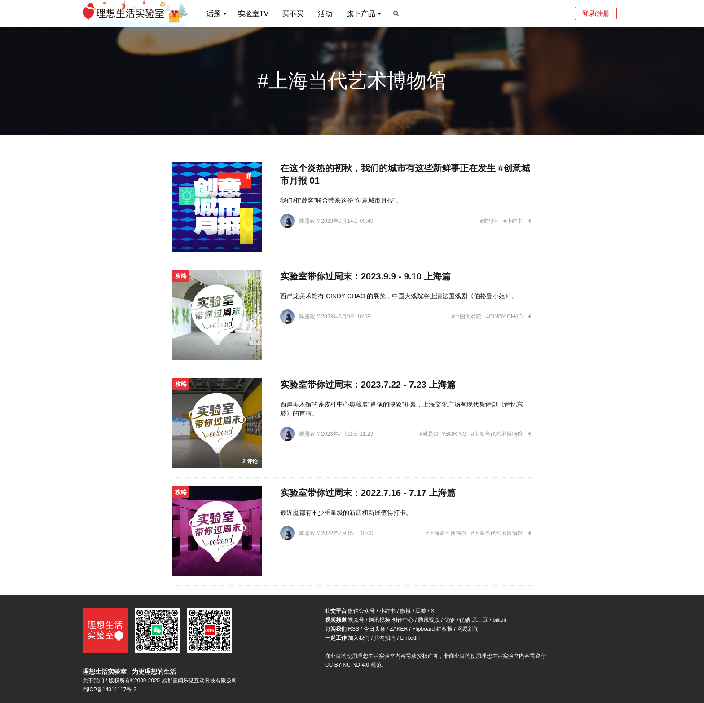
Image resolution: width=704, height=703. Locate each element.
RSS (353, 629)
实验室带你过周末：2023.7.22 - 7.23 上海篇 (368, 384)
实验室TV (253, 14)
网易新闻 (468, 629)
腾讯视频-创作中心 (391, 620)
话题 (214, 14)
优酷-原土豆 (473, 620)
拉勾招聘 (385, 638)
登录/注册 (595, 13)
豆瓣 (420, 611)
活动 (325, 14)
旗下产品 (361, 14)
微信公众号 (361, 611)
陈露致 (308, 221)
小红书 (387, 611)
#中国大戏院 (467, 317)
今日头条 (374, 629)
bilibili (499, 620)
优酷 (449, 620)
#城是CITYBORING (442, 434)
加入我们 (359, 638)
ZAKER (399, 629)
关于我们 (93, 680)
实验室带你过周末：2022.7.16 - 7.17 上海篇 (368, 493)
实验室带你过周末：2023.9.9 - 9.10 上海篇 (365, 276)
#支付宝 (489, 221)
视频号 (356, 620)
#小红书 (513, 221)
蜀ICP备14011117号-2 (109, 689)
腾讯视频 (429, 620)
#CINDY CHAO (504, 317)
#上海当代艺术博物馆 (497, 434)
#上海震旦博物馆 (446, 533)
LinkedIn (410, 638)
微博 (405, 611)
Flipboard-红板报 (432, 629)
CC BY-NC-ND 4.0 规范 (353, 665)
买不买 (293, 14)
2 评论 (250, 461)
